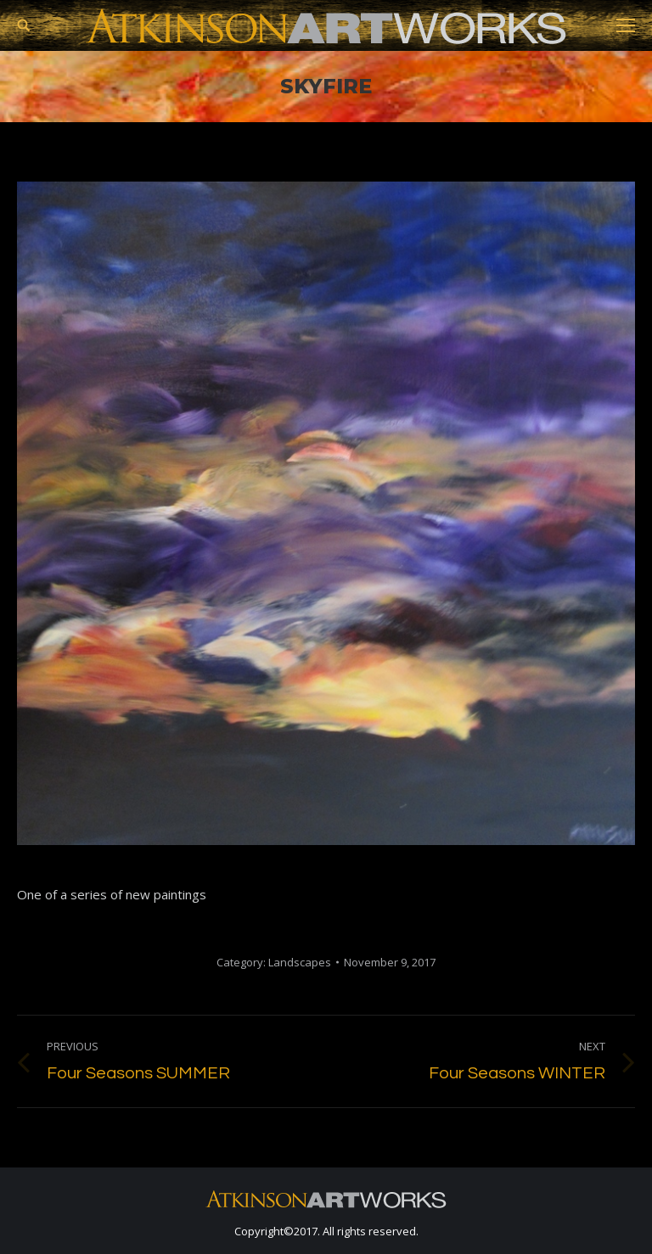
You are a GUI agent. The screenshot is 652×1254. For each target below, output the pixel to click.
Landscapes (299, 962)
